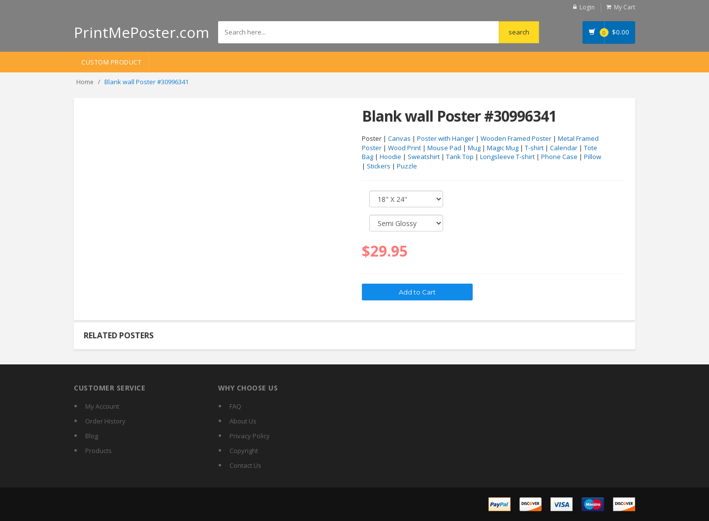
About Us (243, 421)
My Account (102, 406)
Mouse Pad (444, 147)
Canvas (399, 138)
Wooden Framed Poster (516, 138)
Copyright (243, 450)
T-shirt (534, 147)
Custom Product (111, 62)
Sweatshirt (424, 156)
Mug (474, 147)
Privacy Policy (249, 435)
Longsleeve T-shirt (507, 156)
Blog (91, 435)
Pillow (592, 156)
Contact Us (245, 465)
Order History (105, 421)
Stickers (378, 166)
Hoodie (390, 156)
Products (98, 450)
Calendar (564, 147)
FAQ (235, 406)
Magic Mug (502, 147)
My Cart (624, 7)
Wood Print (404, 147)
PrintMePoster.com (141, 32)
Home (85, 82)
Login (587, 7)
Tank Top (460, 156)
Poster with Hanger (445, 138)
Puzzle (407, 166)
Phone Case (559, 156)
